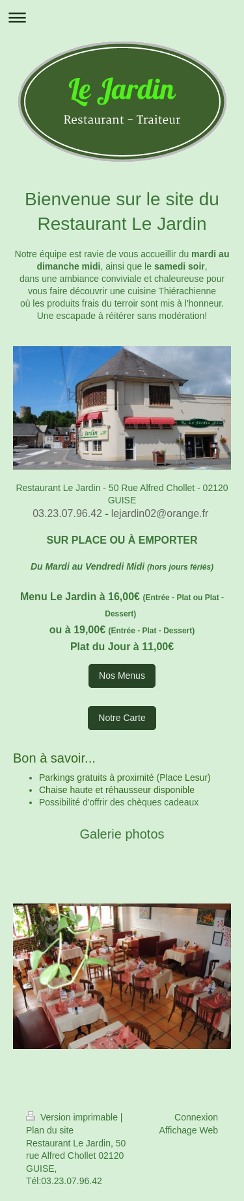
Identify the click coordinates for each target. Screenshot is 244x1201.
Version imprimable (73, 1117)
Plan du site (50, 1130)
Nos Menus (122, 675)
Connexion (196, 1117)
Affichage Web (188, 1130)
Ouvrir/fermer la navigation (122, 17)
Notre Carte (121, 718)
